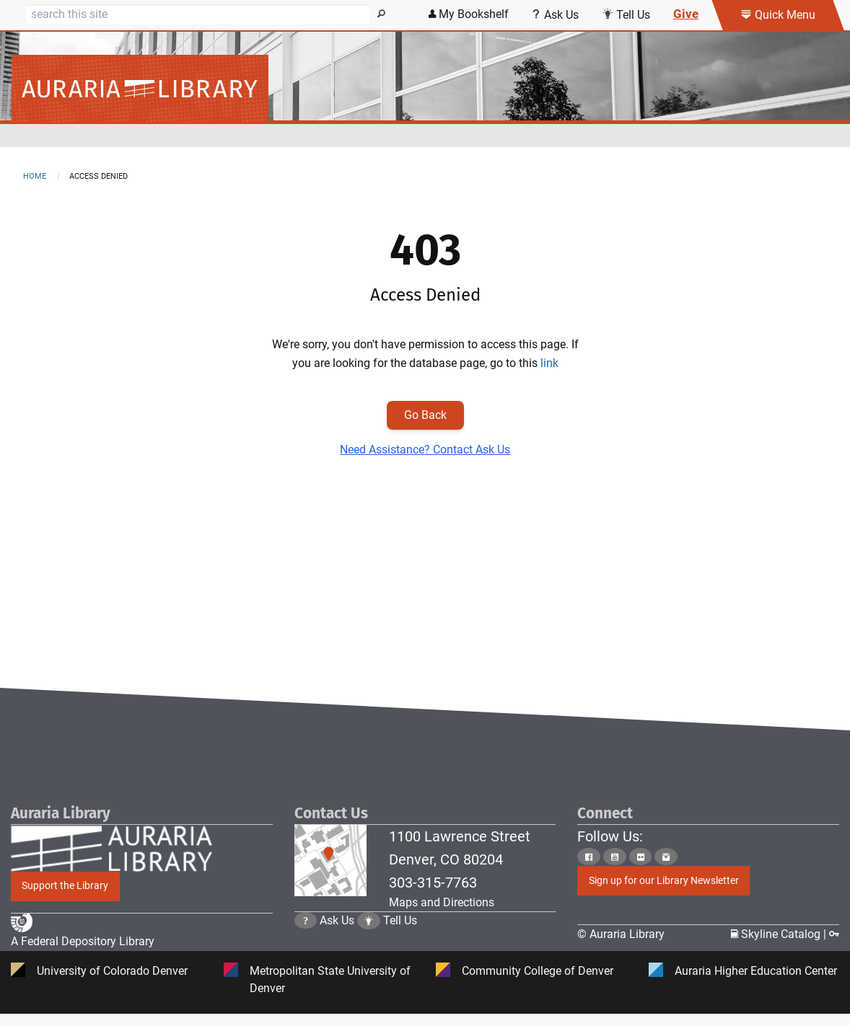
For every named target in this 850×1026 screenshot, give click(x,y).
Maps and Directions (441, 902)
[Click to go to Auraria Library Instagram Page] (666, 857)
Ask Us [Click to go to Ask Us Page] (337, 934)
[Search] (198, 14)
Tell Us (400, 934)
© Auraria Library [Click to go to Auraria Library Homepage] (621, 935)
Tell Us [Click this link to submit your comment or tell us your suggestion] (626, 15)
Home (34, 176)
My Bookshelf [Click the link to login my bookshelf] (469, 14)
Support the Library (65, 886)
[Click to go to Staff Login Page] (834, 935)
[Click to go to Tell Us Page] (368, 934)
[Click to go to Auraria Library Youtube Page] (614, 857)
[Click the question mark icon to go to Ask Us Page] (305, 934)
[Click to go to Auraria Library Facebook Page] (588, 857)
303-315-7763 (433, 882)
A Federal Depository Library (82, 943)
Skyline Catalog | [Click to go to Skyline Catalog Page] (780, 935)
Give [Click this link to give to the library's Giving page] (685, 13)
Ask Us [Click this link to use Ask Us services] (555, 15)
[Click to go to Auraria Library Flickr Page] (640, 857)
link (549, 363)
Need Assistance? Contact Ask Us (425, 449)
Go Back (425, 415)
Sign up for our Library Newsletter (664, 881)
